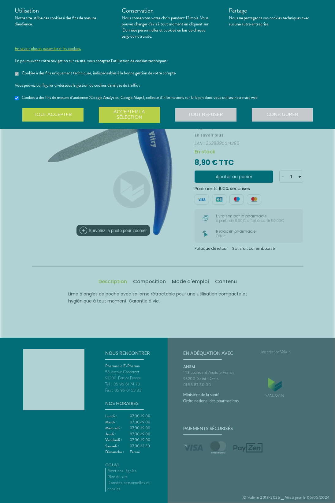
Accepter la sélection (129, 114)
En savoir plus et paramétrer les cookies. (48, 49)
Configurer (282, 114)
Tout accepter (53, 114)
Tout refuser (205, 114)
